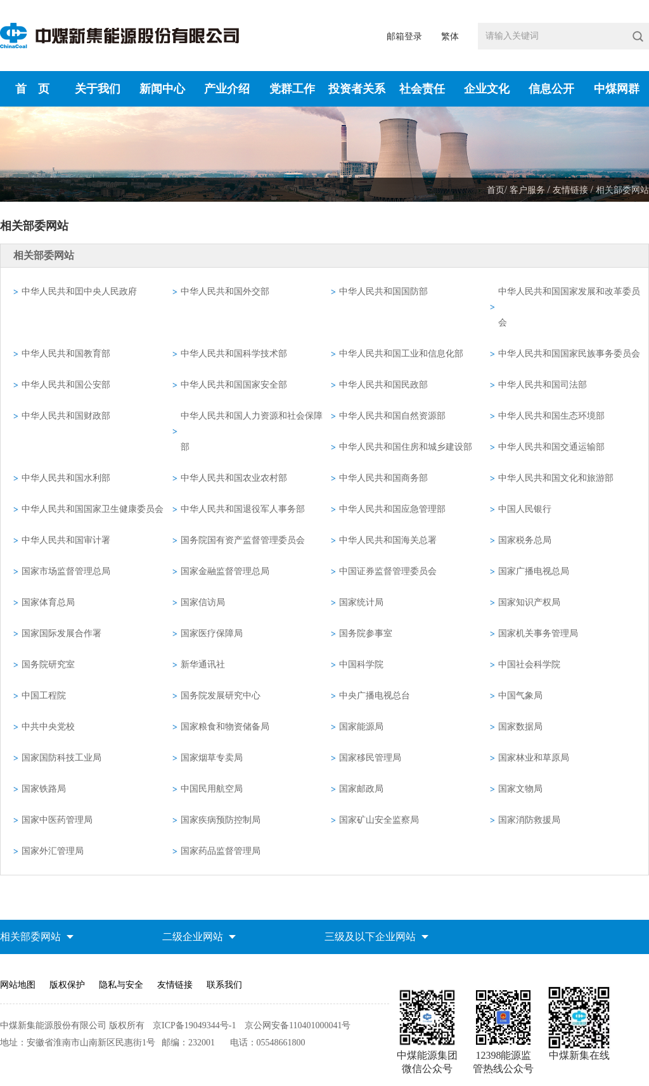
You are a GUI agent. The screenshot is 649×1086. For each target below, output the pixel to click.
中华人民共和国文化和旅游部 (556, 478)
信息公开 (551, 88)
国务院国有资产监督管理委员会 (243, 540)
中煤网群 (616, 88)
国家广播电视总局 (533, 571)
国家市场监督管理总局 (66, 571)
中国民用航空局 (212, 789)
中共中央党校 (48, 726)
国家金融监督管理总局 (225, 571)
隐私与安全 (121, 985)
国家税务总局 (524, 540)
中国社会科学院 (529, 664)
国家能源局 (361, 726)
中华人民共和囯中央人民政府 (79, 291)
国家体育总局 (48, 602)
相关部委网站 (622, 190)
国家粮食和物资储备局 (225, 726)
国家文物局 (520, 789)
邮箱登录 (404, 36)
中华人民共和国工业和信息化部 (401, 353)
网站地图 (17, 985)
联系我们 (224, 985)
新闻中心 (162, 88)
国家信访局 (203, 602)
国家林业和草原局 (533, 757)
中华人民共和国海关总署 (388, 540)
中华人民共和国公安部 (66, 384)
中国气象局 (520, 695)
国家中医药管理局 (57, 820)
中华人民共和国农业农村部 (234, 478)
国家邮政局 (361, 789)
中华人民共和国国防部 (383, 291)
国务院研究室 (48, 664)
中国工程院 (44, 695)
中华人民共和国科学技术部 (234, 353)
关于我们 (97, 88)
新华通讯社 (203, 664)
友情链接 (572, 190)
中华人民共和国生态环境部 (551, 416)
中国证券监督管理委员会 (388, 571)
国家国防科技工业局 (61, 757)
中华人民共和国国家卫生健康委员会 (93, 509)
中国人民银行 (524, 509)
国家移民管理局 (370, 757)
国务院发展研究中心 (220, 695)
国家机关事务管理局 (538, 633)
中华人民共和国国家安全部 (234, 384)
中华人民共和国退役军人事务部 (243, 509)
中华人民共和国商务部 (383, 478)
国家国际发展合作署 (61, 633)
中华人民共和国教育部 (66, 353)
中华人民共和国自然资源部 (392, 416)
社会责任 (422, 88)
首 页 (32, 88)
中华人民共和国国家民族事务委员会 (569, 353)
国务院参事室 (365, 633)
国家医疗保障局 (212, 633)
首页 (495, 190)
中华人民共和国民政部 (383, 384)
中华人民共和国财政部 (66, 416)
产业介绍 (227, 88)
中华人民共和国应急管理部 (392, 509)
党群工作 (292, 88)
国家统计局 (361, 602)
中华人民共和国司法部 (542, 384)
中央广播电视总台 (374, 695)
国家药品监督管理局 (220, 851)
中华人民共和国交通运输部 (551, 447)
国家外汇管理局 (53, 851)
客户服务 (529, 190)
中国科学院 (361, 664)
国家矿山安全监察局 (379, 820)
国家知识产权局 (529, 602)
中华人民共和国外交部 (225, 291)
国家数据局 (520, 726)
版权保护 (67, 985)
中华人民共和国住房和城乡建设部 (405, 447)
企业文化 (487, 88)
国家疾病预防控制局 (220, 820)
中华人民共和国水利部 (66, 478)
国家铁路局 (44, 789)
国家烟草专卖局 (212, 757)
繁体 (450, 36)
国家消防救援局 (529, 820)
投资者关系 (356, 88)
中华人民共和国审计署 (66, 540)
